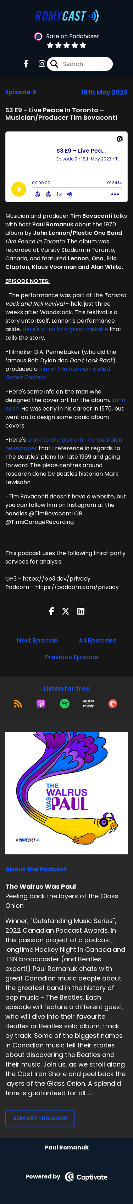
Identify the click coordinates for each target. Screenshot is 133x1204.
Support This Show (40, 1118)
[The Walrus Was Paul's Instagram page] (37, 63)
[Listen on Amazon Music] (88, 703)
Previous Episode (72, 656)
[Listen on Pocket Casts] (112, 703)
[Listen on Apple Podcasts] (40, 703)
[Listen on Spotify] (64, 703)
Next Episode (37, 640)
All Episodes (97, 640)
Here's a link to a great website (65, 329)
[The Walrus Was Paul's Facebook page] (26, 63)
